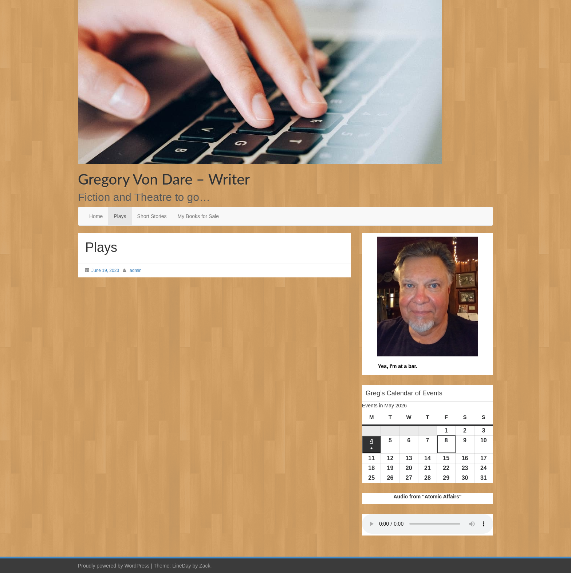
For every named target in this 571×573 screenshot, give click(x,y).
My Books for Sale (198, 216)
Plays (120, 216)
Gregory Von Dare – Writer (164, 179)
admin (136, 270)
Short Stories (152, 216)
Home (96, 216)
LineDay (181, 566)
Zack (204, 566)
